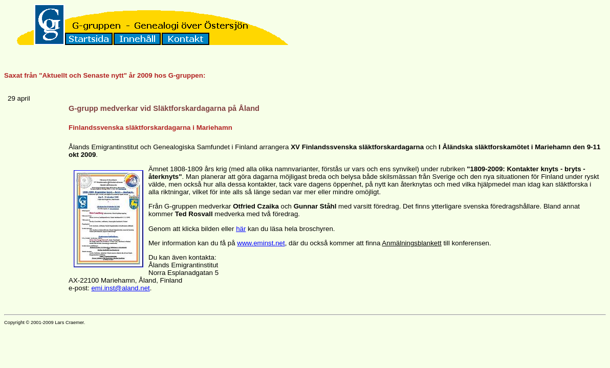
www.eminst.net (261, 243)
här (241, 229)
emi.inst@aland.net (120, 288)
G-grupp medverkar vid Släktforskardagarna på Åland (164, 108)
